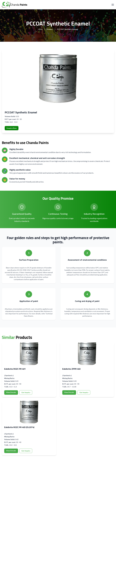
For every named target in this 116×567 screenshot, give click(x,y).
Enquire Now (12, 128)
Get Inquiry (25, 392)
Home (40, 29)
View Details (11, 392)
